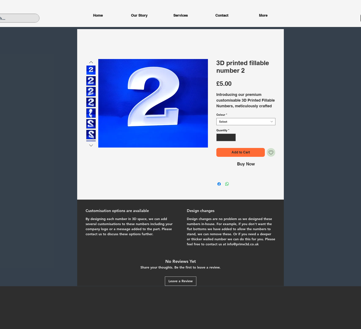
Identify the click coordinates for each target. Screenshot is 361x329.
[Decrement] (219, 137)
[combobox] (245, 121)
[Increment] (232, 137)
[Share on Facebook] (219, 184)
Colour (221, 114)
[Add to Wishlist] (271, 152)
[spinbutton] (226, 137)
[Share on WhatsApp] (227, 184)
